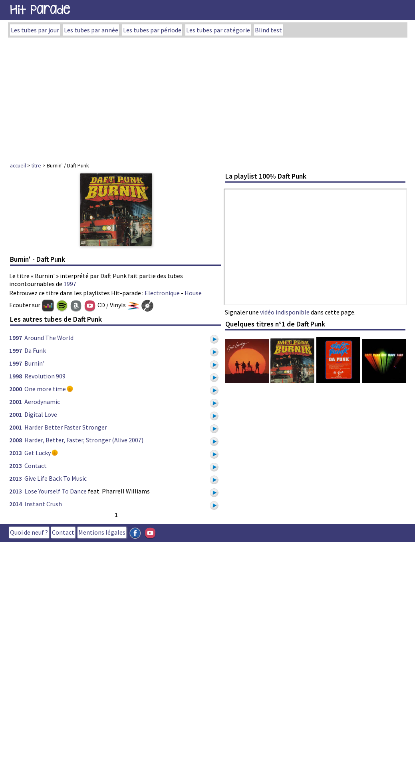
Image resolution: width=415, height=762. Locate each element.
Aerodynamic (42, 402)
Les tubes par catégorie (218, 30)
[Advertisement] (207, 97)
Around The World (48, 338)
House (193, 293)
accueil (18, 165)
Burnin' (34, 363)
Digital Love (40, 414)
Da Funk (35, 350)
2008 (15, 440)
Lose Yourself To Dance (55, 491)
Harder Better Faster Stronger (65, 427)
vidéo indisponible (285, 312)
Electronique (162, 293)
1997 (70, 284)
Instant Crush (43, 504)
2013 (15, 453)
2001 (15, 402)
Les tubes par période (152, 30)
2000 (15, 389)
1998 (15, 376)
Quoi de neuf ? (29, 532)
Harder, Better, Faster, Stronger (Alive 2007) (83, 440)
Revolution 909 (45, 376)
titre (36, 165)
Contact (35, 466)
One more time (45, 389)
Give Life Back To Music (55, 478)
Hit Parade (40, 9)
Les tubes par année (91, 30)
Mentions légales (101, 532)
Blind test (268, 30)
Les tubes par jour (35, 30)
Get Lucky (37, 453)
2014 (15, 504)
